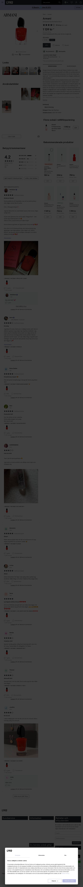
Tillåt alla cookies (69, 880)
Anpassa (55, 880)
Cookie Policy (65, 873)
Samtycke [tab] (17, 855)
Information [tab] (41, 855)
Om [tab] (65, 855)
